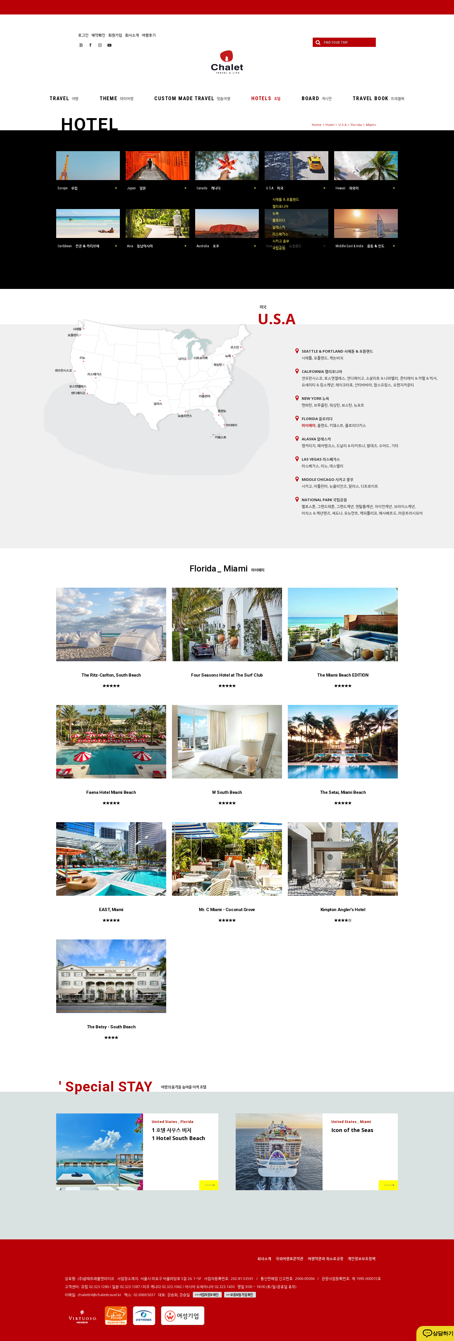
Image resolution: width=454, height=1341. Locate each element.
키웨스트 (336, 425)
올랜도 (322, 425)
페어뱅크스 (326, 445)
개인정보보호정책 (362, 1258)
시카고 (307, 486)
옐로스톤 (309, 506)
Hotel (329, 124)
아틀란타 (321, 486)
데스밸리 (336, 465)
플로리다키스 (355, 425)
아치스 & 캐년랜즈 (316, 513)
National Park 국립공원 (324, 499)
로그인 (83, 35)
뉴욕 (275, 213)
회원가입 (115, 35)
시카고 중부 (280, 241)
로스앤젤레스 (334, 378)
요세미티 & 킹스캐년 (318, 384)
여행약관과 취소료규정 (325, 1258)
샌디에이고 (355, 378)
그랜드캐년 (345, 506)
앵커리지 (309, 445)
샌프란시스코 (312, 378)
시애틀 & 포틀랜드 (285, 199)
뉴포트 (359, 405)
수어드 (384, 445)
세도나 (337, 513)
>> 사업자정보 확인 (206, 1295)
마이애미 (309, 425)
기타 (394, 445)
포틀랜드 (321, 357)
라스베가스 (280, 234)
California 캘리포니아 (322, 371)
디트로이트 (369, 486)
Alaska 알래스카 (316, 438)
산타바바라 (363, 384)
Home (317, 124)
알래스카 (278, 227)
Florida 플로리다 (317, 418)
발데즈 (372, 445)
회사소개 (132, 35)
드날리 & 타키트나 (350, 445)
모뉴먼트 (351, 513)
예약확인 (98, 35)
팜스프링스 (382, 384)
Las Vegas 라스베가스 (321, 459)
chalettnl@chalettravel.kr (99, 1294)
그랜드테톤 (326, 506)
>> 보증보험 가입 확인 (239, 1295)
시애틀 (307, 357)
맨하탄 (307, 405)
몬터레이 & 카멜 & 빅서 (418, 378)
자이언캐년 (383, 506)
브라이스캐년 (404, 506)
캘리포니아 (280, 206)
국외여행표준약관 (289, 1258)
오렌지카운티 (403, 384)
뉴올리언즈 (338, 486)
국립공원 (278, 248)
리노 (324, 465)
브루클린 (321, 405)
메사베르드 (387, 513)
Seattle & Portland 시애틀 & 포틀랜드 (337, 351)
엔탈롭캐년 (364, 506)
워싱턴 (334, 405)
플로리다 (278, 220)
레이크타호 (344, 384)
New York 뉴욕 (315, 398)
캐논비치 (336, 357)
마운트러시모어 (410, 513)
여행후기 (149, 35)
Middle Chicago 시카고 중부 (328, 479)
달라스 (354, 486)
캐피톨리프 (368, 513)
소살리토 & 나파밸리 (382, 378)
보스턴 (347, 405)
